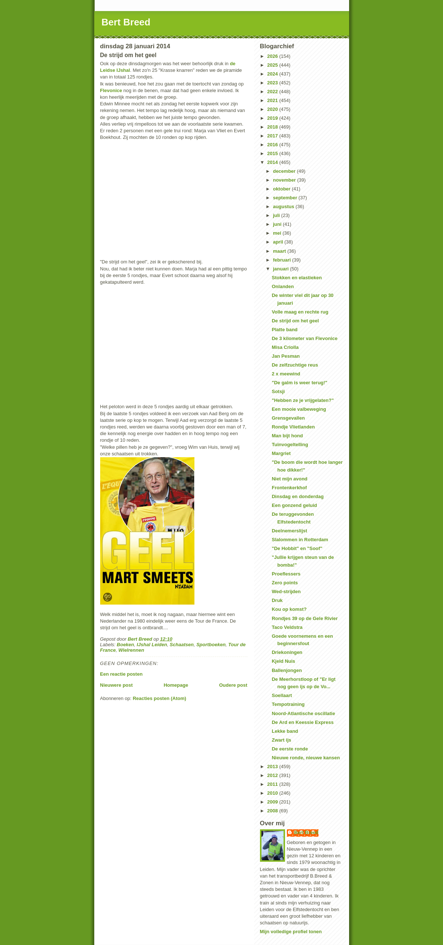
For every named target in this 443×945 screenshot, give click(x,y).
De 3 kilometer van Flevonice (304, 338)
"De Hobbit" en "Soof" (297, 548)
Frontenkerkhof (289, 487)
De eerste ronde (290, 749)
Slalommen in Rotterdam (300, 539)
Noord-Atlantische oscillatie (303, 713)
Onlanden (283, 286)
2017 (273, 136)
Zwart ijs (281, 740)
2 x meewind (286, 374)
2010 (273, 793)
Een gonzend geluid (294, 505)
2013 (273, 766)
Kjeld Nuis (283, 661)
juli (277, 215)
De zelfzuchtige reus (295, 365)
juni (278, 224)
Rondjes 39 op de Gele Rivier (305, 618)
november (285, 180)
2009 (273, 802)
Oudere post (233, 685)
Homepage (176, 685)
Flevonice (111, 90)
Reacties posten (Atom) (159, 698)
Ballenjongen (287, 670)
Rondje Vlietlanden (293, 427)
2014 (273, 162)
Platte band (285, 329)
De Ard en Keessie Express (303, 722)
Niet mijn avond (289, 479)
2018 (273, 127)
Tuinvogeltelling (290, 444)
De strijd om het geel (295, 320)
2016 (273, 144)
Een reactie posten (121, 674)
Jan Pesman (286, 356)
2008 (273, 810)
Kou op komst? (289, 609)
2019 (273, 118)
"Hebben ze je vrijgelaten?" (303, 400)
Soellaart (282, 695)
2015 (273, 153)
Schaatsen (182, 644)
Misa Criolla (285, 347)
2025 (273, 65)
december (285, 171)
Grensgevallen (288, 418)
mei (277, 233)
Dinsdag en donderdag (298, 496)
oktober (282, 189)
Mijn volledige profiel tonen (291, 931)
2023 (273, 82)
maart (280, 251)
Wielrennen (131, 650)
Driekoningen (287, 652)
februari (282, 260)
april (278, 242)
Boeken (125, 644)
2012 (273, 775)
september (285, 197)
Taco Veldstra (287, 627)
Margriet (281, 453)
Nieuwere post (116, 685)
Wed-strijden (286, 591)
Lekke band (285, 731)
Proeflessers (286, 574)
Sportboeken (210, 644)
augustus (284, 206)
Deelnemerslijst (289, 530)
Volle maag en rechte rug (300, 312)
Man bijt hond (287, 435)
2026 (273, 56)
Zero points (285, 582)
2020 (273, 109)
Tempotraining (288, 704)
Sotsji (278, 391)
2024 (273, 74)
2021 (273, 100)
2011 (273, 784)
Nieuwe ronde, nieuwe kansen (306, 757)
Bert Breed (126, 22)
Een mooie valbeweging (299, 409)
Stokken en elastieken (297, 277)
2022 (273, 91)
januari (281, 269)
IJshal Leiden (152, 644)
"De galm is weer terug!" (299, 382)
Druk (277, 600)
